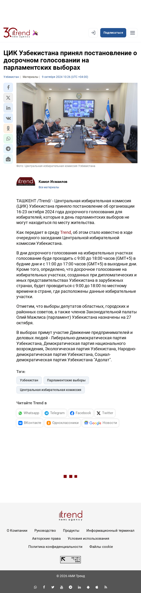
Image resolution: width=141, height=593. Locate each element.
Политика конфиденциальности (55, 547)
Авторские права (46, 538)
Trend (65, 232)
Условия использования (88, 538)
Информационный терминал (110, 530)
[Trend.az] (21, 33)
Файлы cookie (101, 547)
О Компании (17, 530)
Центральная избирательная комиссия (50, 390)
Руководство (45, 530)
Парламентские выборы (66, 380)
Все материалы (49, 187)
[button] (8, 87)
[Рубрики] (132, 32)
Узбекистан (29, 380)
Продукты (71, 530)
